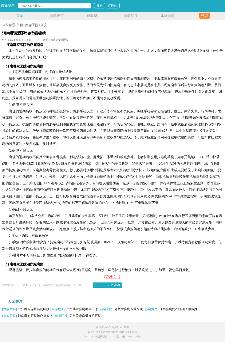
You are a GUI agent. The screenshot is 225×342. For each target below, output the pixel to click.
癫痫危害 (57, 16)
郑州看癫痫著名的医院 (26, 309)
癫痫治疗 (130, 16)
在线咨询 (114, 285)
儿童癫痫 (167, 16)
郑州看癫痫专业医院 (121, 309)
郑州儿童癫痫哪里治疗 (74, 309)
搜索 (100, 5)
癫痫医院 (32, 25)
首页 (19, 16)
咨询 (204, 16)
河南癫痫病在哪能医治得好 (170, 309)
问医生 (112, 5)
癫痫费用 (93, 16)
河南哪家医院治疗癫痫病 (27, 316)
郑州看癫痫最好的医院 (77, 316)
